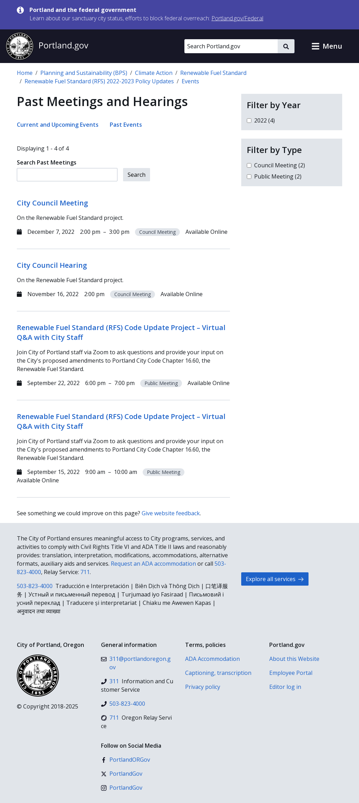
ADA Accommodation (212, 659)
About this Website (294, 659)
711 (85, 572)
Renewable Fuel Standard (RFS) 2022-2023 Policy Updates (99, 81)
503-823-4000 (35, 586)
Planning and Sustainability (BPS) (83, 73)
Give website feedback (171, 513)
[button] (326, 46)
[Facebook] (125, 759)
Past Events (126, 124)
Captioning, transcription (218, 673)
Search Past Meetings (46, 162)
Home (25, 73)
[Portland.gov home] (47, 46)
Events (190, 81)
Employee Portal (290, 673)
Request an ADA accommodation (153, 563)
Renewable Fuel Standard (213, 73)
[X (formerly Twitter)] (121, 773)
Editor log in (285, 687)
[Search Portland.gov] (231, 46)
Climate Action (153, 73)
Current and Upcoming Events (58, 124)
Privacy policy (202, 687)
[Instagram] (121, 787)
